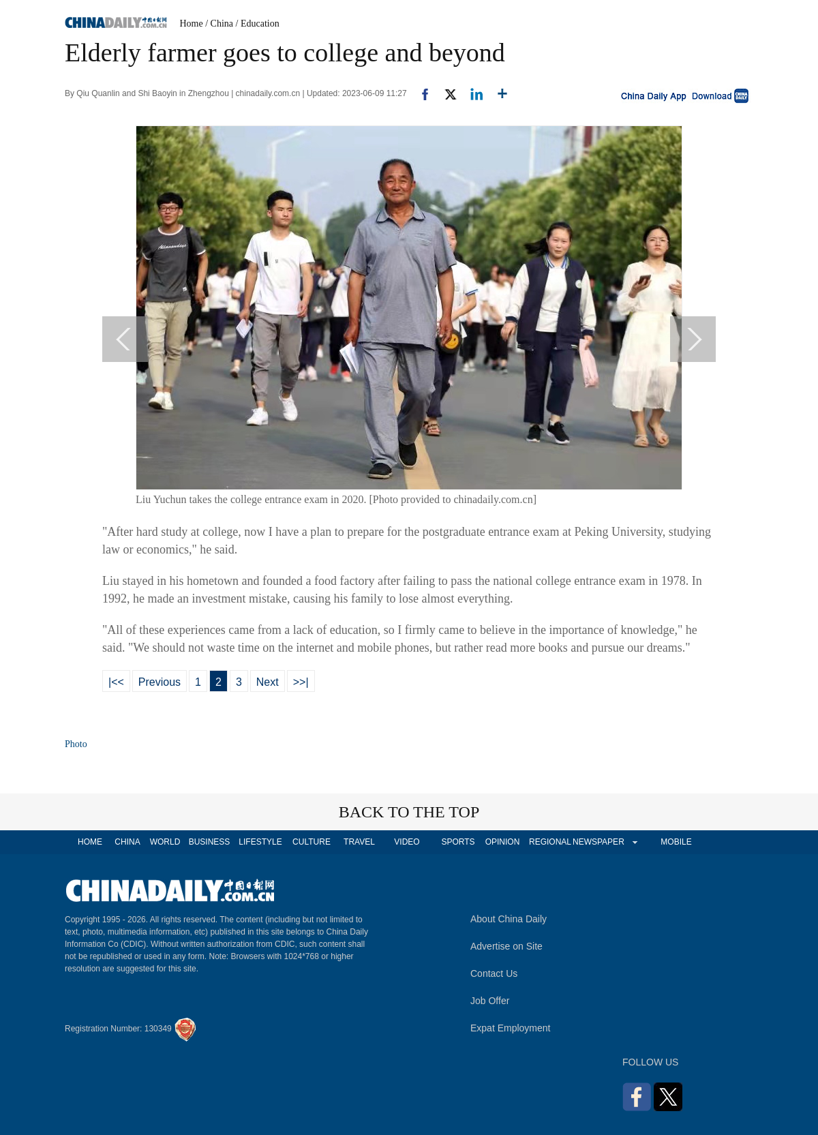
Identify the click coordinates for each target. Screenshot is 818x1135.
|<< (116, 682)
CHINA (127, 842)
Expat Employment (510, 1028)
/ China (219, 23)
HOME (90, 842)
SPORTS (457, 842)
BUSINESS (209, 842)
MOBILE (676, 842)
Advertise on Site (506, 946)
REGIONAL (550, 842)
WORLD (165, 842)
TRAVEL (359, 842)
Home (191, 23)
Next (267, 682)
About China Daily (508, 918)
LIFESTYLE (260, 842)
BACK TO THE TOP (409, 812)
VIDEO (406, 842)
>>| (301, 682)
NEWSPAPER (598, 842)
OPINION (502, 842)
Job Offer (489, 1000)
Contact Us (493, 973)
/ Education (257, 23)
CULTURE (311, 842)
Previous (159, 682)
